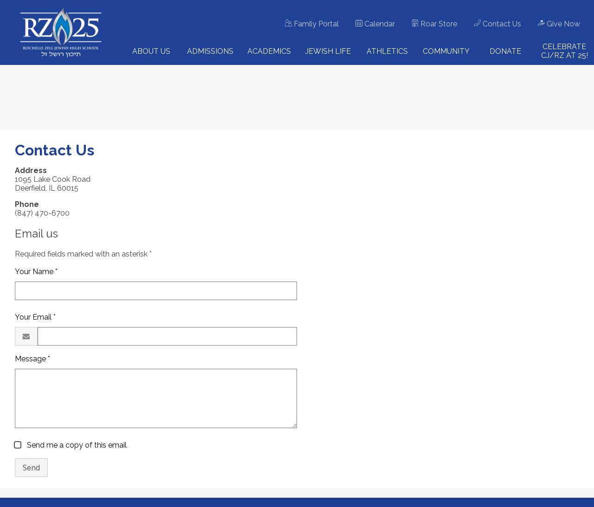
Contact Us (497, 23)
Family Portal (312, 23)
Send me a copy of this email (76, 445)
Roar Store (434, 23)
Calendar (375, 23)
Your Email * (35, 317)
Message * (32, 358)
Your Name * (36, 271)
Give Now (559, 23)
